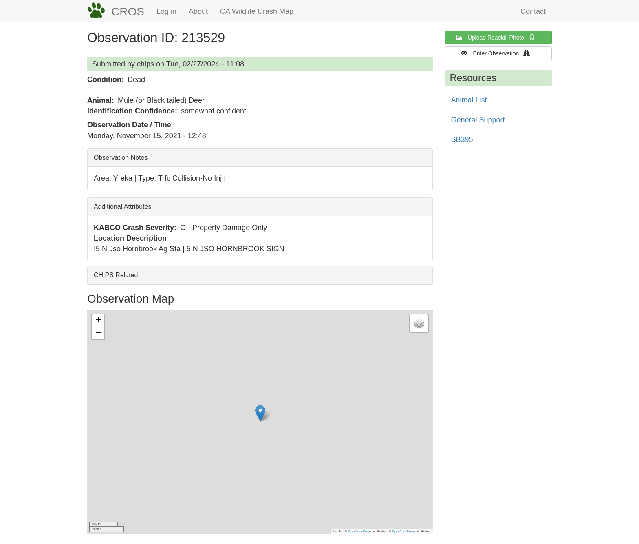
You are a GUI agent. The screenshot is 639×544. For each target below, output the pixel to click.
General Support (478, 120)
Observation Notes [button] (121, 157)
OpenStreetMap (359, 531)
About (198, 11)
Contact (533, 11)
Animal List (469, 100)
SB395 (462, 139)
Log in (166, 11)
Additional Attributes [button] (122, 206)
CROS (127, 11)
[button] (260, 413)
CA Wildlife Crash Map (256, 11)
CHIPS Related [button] (116, 275)
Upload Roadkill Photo (498, 37)
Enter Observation (498, 53)
